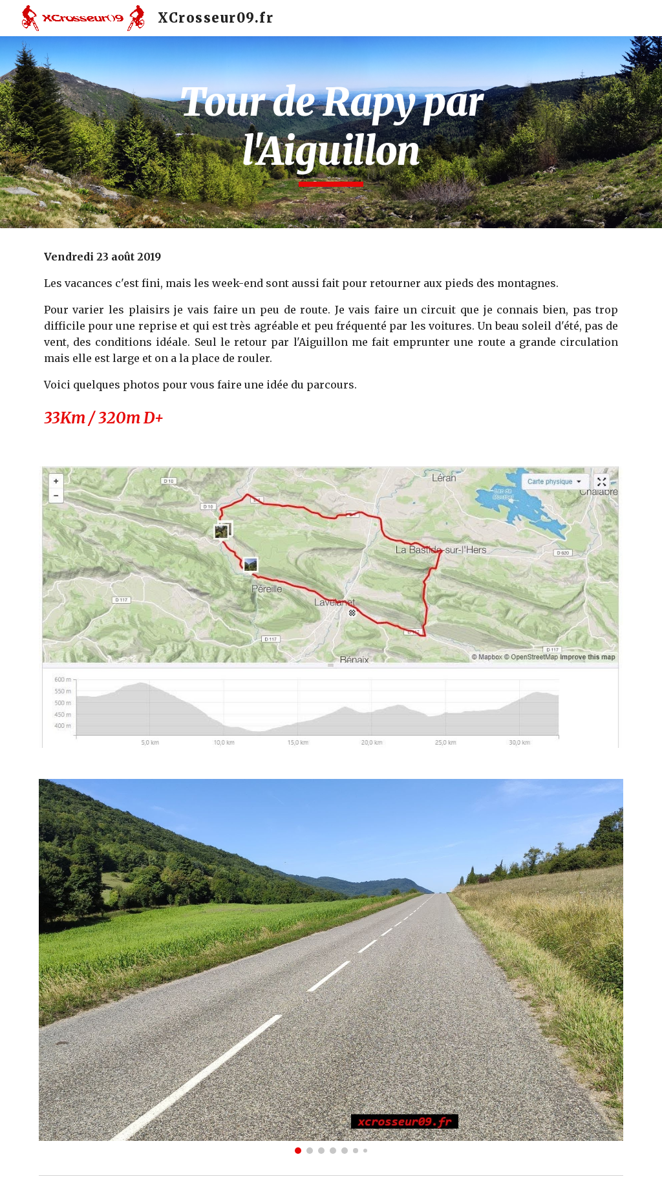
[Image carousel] (331, 966)
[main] (330, 132)
